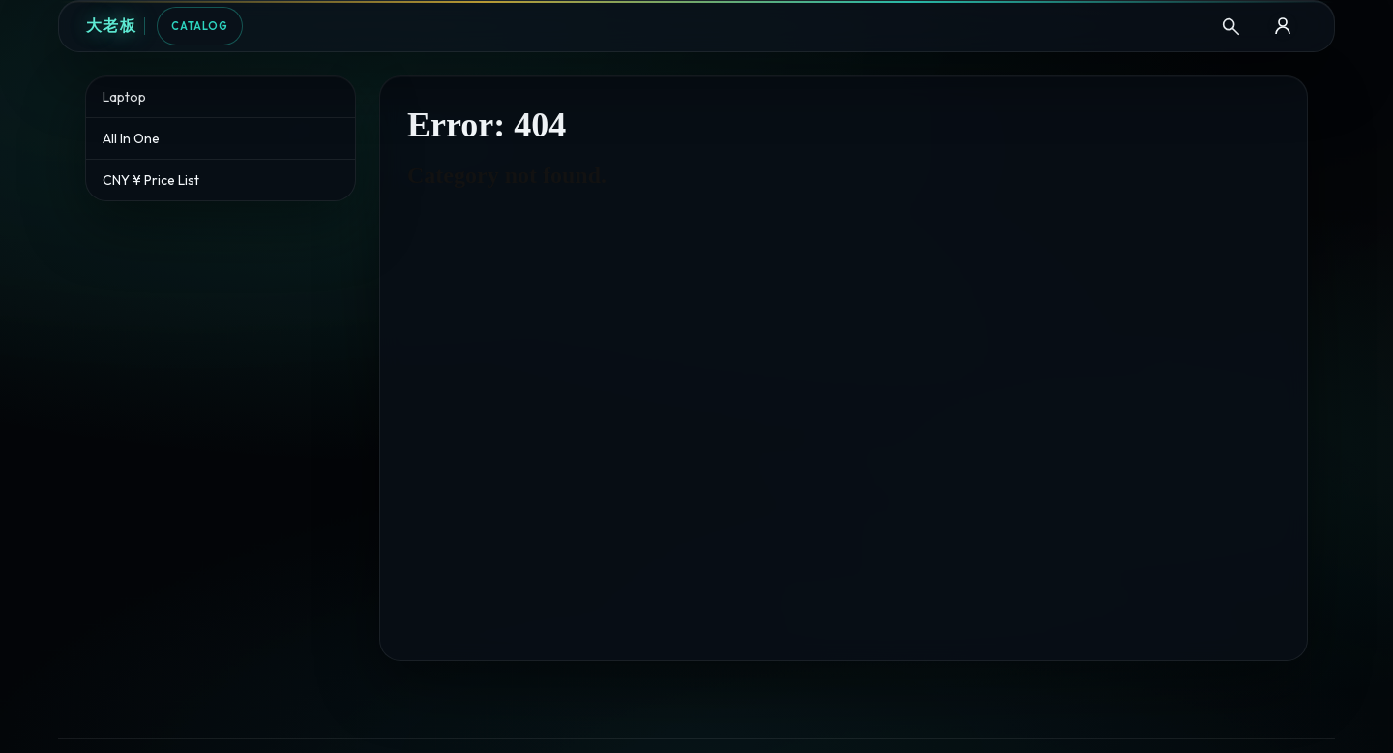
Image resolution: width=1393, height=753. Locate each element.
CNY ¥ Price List (151, 180)
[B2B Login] (1283, 26)
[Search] (1230, 26)
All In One (131, 138)
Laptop (124, 96)
